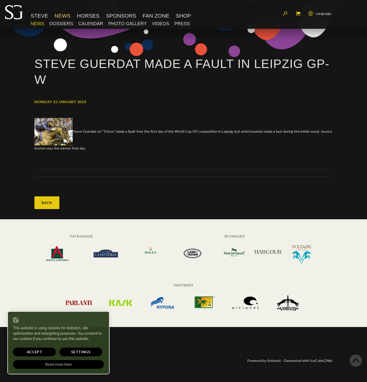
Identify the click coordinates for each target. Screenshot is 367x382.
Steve (39, 16)
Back (47, 202)
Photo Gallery (127, 24)
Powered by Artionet (264, 360)
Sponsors (121, 16)
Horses (88, 16)
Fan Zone (156, 16)
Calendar (90, 24)
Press (182, 24)
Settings (66, 352)
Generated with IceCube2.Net (308, 360)
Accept (29, 352)
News (63, 16)
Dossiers (61, 24)
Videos (160, 24)
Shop (183, 16)
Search (285, 14)
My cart (297, 14)
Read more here (49, 364)
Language (319, 14)
